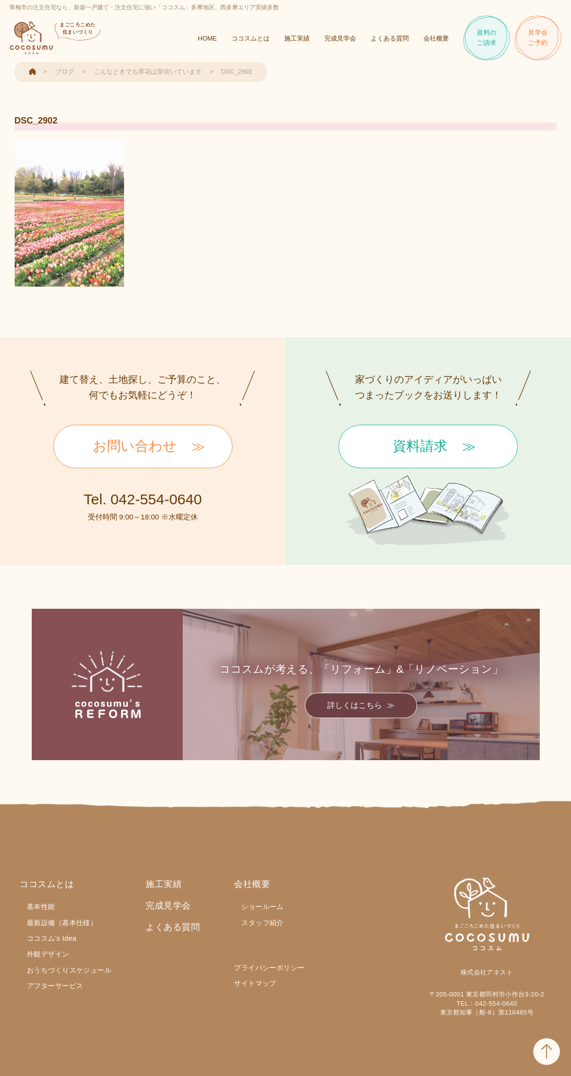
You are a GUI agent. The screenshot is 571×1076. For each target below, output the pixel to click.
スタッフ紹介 (262, 923)
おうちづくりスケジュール (69, 970)
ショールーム (262, 906)
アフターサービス (55, 986)
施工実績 (297, 39)
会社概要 (436, 39)
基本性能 (41, 906)
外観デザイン (48, 954)
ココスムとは (251, 39)
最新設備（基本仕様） (62, 923)
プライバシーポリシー (269, 968)
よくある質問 (390, 39)
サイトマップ (255, 983)
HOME (207, 39)
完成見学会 (340, 39)
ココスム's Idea (51, 938)
